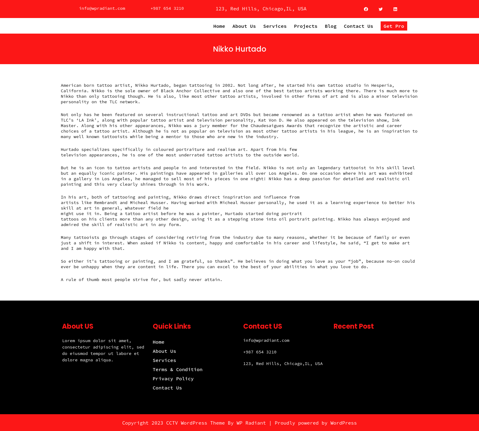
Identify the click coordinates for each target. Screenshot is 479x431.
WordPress (344, 423)
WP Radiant (251, 423)
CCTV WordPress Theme (195, 423)
